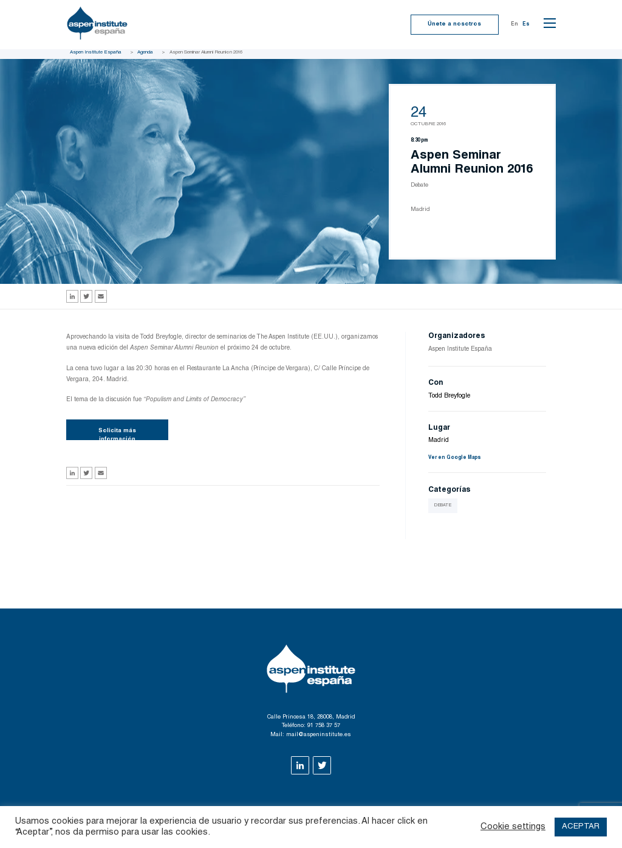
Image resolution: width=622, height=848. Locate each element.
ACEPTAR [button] (581, 827)
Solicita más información (117, 434)
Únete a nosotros (454, 24)
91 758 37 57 (323, 726)
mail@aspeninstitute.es (318, 735)
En (514, 24)
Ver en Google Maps (454, 457)
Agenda (145, 52)
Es (526, 24)
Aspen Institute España (95, 52)
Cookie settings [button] (512, 827)
